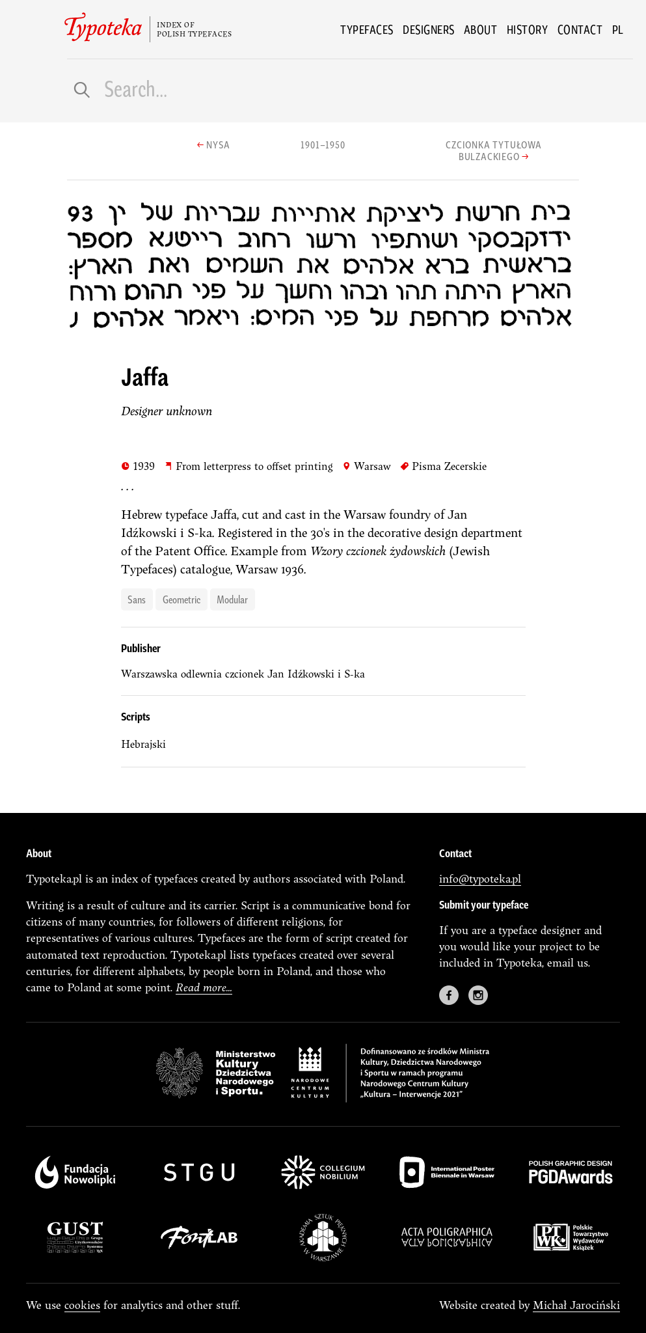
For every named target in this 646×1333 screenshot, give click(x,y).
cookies (82, 1305)
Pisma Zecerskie (443, 466)
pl (618, 29)
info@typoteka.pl (480, 878)
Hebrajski (143, 743)
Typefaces (367, 29)
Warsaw (366, 466)
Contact (580, 29)
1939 (138, 466)
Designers (429, 29)
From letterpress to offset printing (248, 466)
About (481, 29)
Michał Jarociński (576, 1305)
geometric (181, 599)
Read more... (204, 987)
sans (137, 599)
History (527, 29)
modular (232, 599)
